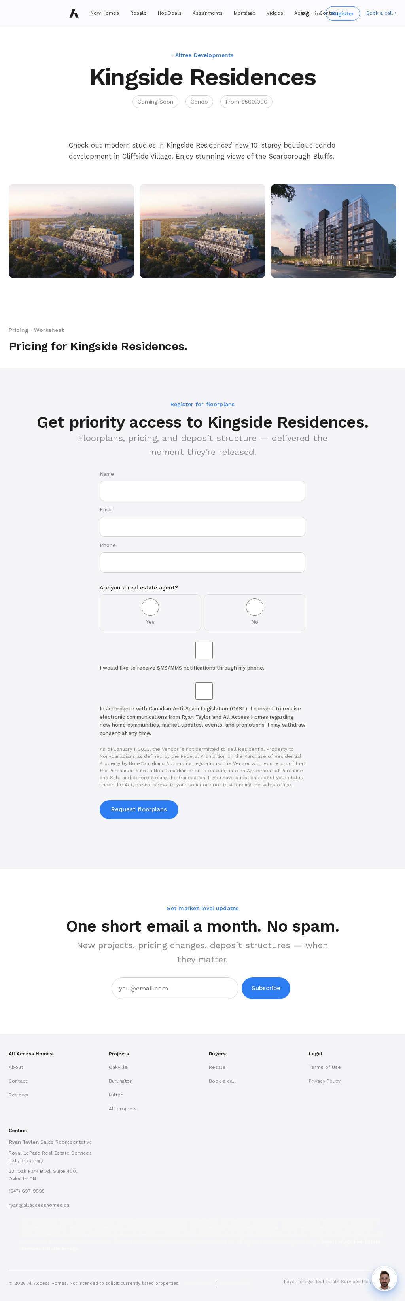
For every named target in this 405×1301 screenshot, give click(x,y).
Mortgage (244, 13)
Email (202, 522)
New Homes (105, 13)
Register (342, 13)
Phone (202, 557)
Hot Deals (170, 13)
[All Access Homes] (74, 13)
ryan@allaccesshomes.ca (39, 1205)
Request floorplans (139, 809)
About (16, 1067)
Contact (18, 1081)
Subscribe (266, 988)
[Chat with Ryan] (384, 1278)
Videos (275, 13)
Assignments (208, 13)
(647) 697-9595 (27, 1191)
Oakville (118, 1067)
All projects (123, 1109)
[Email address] (175, 988)
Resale (138, 13)
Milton (116, 1095)
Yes (150, 611)
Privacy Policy (325, 1081)
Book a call (222, 1081)
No (254, 611)
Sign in (310, 13)
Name (202, 486)
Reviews (18, 1095)
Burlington (120, 1081)
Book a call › (381, 13)
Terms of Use (325, 1067)
